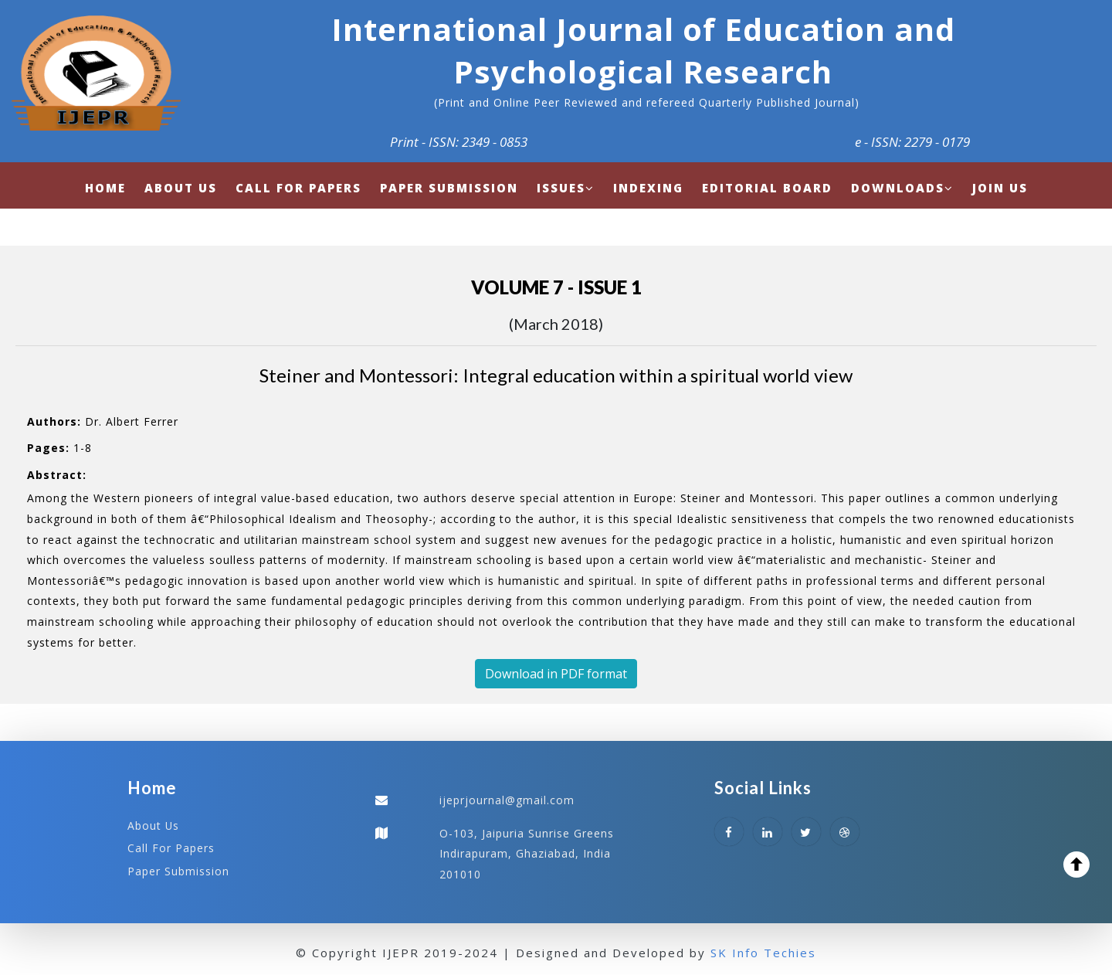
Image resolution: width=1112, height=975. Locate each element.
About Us (153, 825)
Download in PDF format (556, 673)
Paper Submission (178, 870)
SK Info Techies (763, 952)
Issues (566, 187)
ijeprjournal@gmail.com (507, 800)
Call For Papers (171, 848)
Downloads (902, 187)
